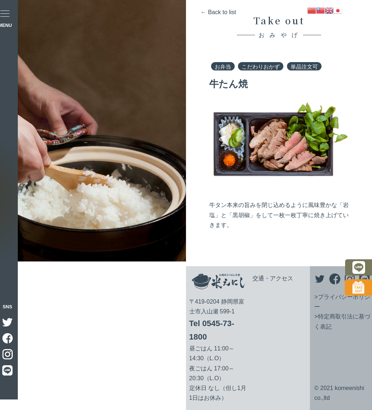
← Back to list (218, 12)
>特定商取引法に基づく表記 (342, 321)
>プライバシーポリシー (342, 302)
